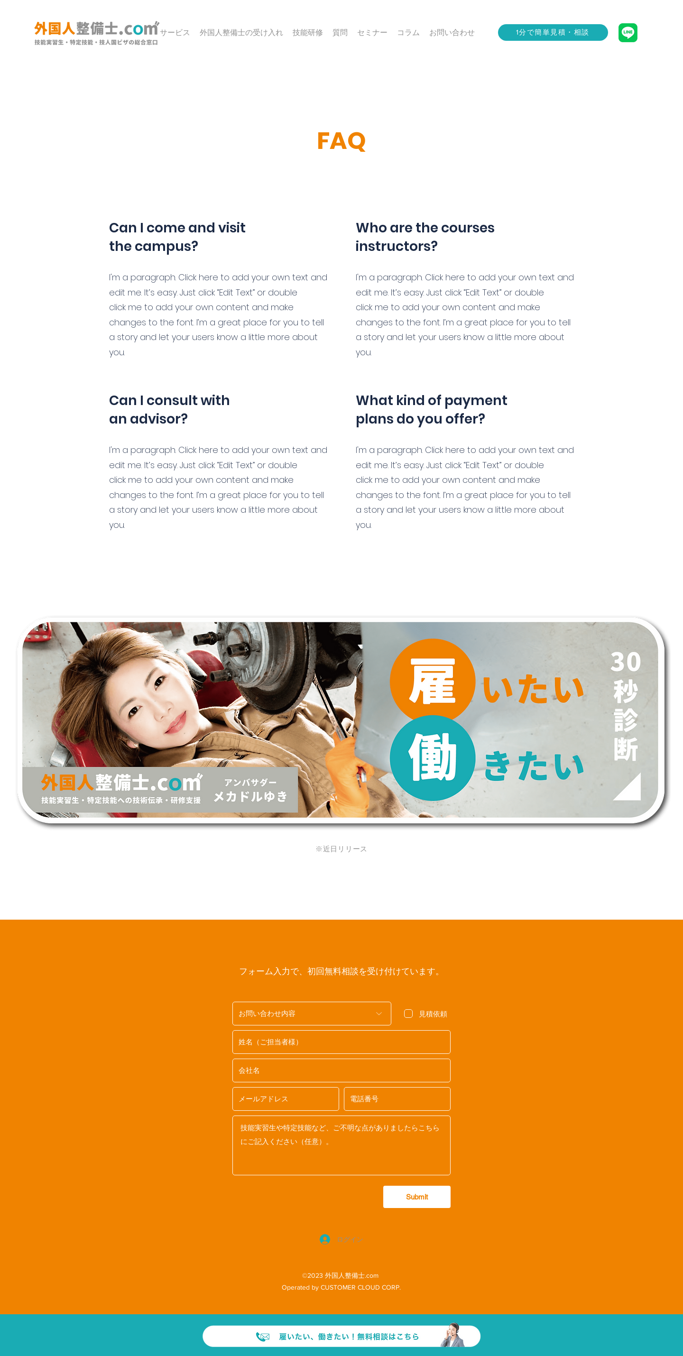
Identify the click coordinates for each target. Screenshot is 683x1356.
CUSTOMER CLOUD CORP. (361, 1287)
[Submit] (417, 1197)
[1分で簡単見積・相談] (553, 32)
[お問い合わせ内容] (311, 1013)
